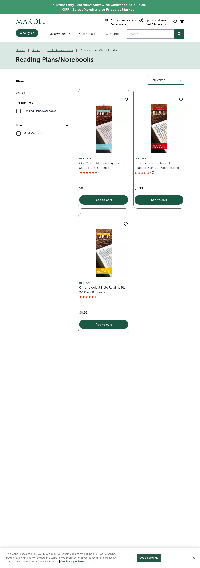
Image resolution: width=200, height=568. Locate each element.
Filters (20, 81)
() (97, 172)
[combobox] (150, 34)
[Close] (193, 558)
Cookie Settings (148, 557)
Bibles (36, 50)
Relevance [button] (158, 79)
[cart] (182, 21)
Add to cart (104, 200)
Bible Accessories (60, 50)
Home (20, 50)
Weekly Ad (27, 33)
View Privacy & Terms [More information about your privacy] (72, 561)
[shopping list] (175, 21)
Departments (60, 33)
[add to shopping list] (126, 99)
